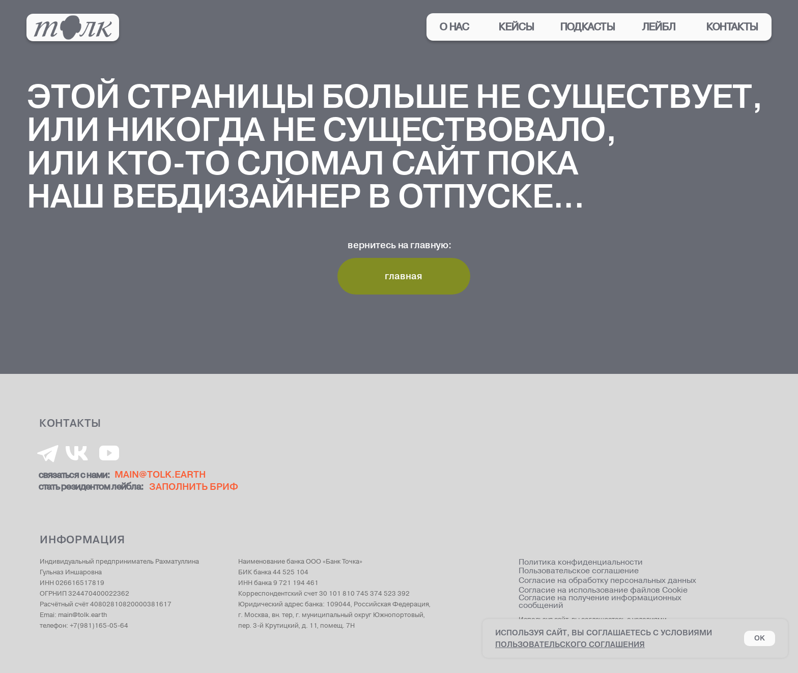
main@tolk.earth (82, 615)
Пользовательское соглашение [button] (579, 571)
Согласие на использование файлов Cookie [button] (603, 591)
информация (82, 539)
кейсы (516, 27)
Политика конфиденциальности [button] (581, 563)
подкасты (587, 27)
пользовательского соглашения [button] (570, 644)
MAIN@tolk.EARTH (160, 474)
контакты (732, 27)
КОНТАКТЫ (70, 423)
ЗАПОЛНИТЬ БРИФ (193, 486)
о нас (454, 27)
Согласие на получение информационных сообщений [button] (600, 602)
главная (403, 276)
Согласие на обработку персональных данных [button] (607, 580)
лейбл (659, 27)
